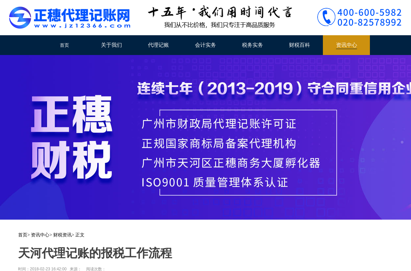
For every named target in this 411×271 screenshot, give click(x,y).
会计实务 (205, 45)
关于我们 (111, 45)
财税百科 (299, 45)
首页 (64, 45)
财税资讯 (62, 234)
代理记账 (158, 45)
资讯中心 (346, 45)
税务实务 (252, 45)
